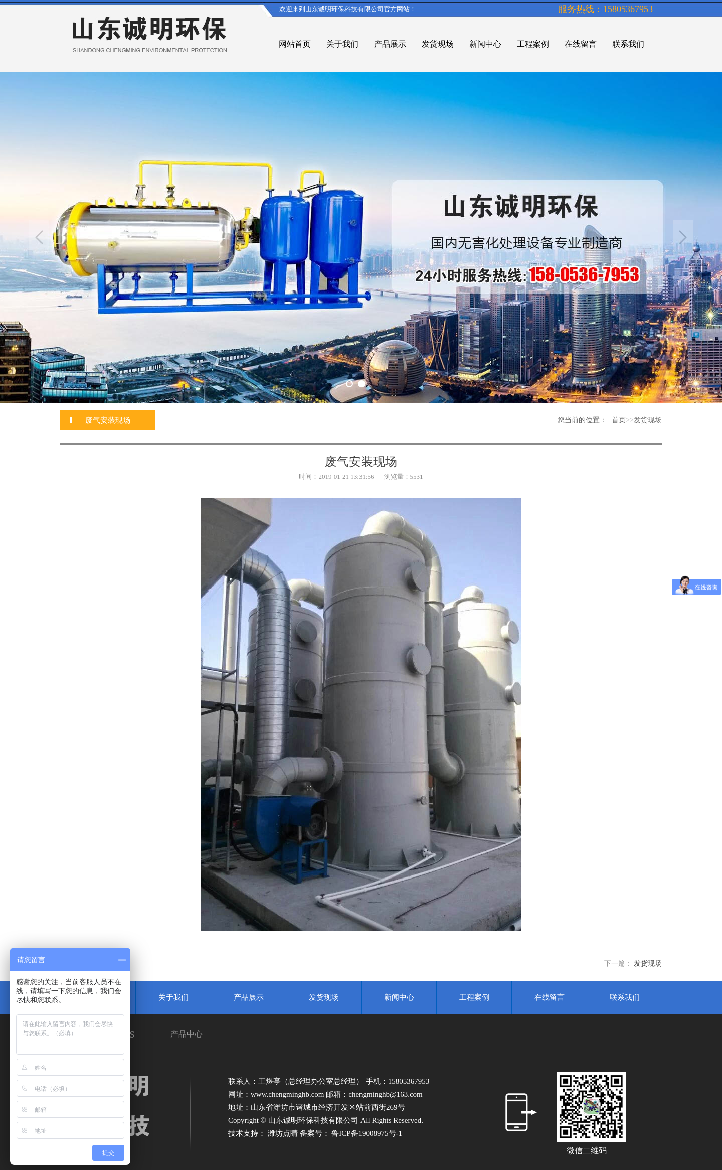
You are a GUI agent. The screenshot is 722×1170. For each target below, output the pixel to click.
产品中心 (186, 1034)
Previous (39, 237)
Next (683, 237)
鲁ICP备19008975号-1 (366, 1133)
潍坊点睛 (284, 1133)
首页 (619, 420)
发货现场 (648, 420)
